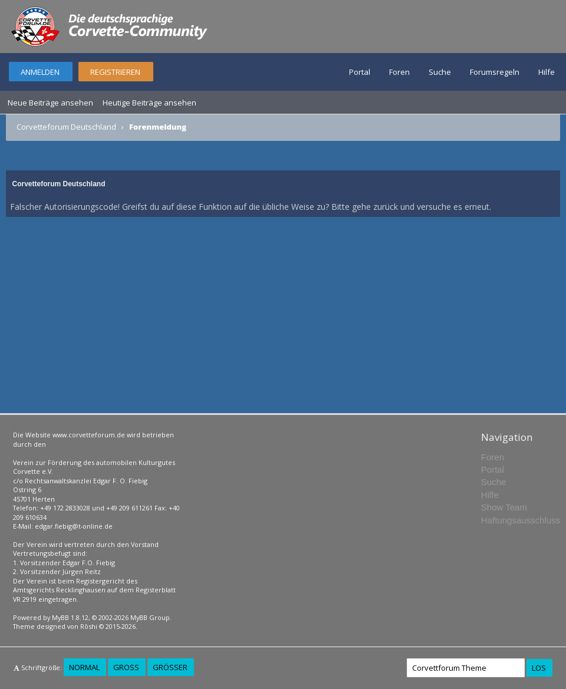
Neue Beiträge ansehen (50, 102)
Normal (84, 667)
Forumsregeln (494, 72)
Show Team (504, 507)
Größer (170, 667)
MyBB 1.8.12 (70, 617)
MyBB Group (150, 617)
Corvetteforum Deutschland (66, 126)
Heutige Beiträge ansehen (149, 102)
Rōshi (88, 626)
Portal (359, 72)
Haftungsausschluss (520, 520)
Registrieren (115, 72)
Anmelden (40, 72)
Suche (440, 72)
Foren (399, 72)
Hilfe (546, 72)
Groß (126, 667)
